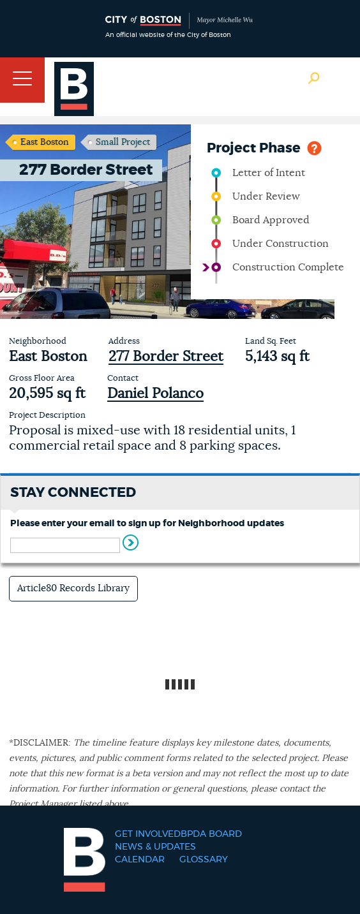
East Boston (44, 142)
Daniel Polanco (155, 394)
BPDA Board (211, 834)
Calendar (140, 859)
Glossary (203, 859)
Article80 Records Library (73, 588)
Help (314, 147)
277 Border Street (166, 357)
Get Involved (148, 834)
